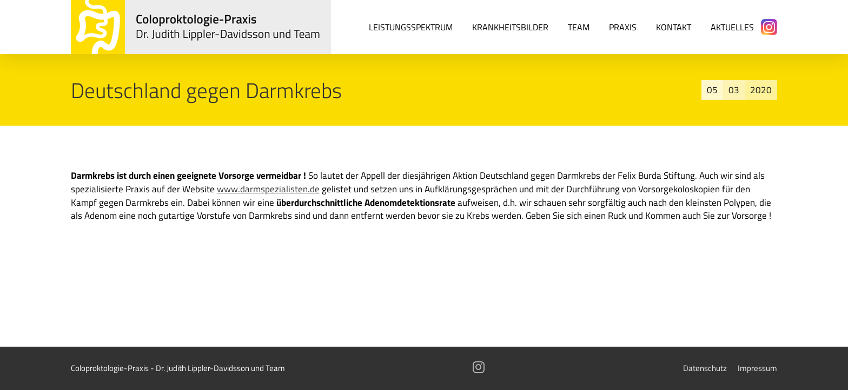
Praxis (623, 27)
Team (578, 27)
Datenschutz (705, 368)
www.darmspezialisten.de (268, 189)
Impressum (757, 368)
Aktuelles (732, 27)
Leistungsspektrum (411, 27)
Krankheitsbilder (510, 27)
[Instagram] (769, 27)
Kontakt (673, 27)
